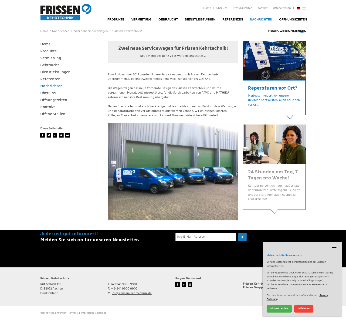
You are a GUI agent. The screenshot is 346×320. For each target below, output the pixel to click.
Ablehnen (304, 308)
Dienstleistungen (200, 19)
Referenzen (232, 19)
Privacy (73, 313)
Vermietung (141, 19)
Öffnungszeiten (242, 8)
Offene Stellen (282, 8)
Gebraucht (168, 19)
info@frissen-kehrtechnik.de (132, 293)
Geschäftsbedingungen (53, 313)
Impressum (87, 313)
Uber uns (221, 8)
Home (207, 8)
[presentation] (210, 252)
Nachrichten (261, 19)
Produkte (115, 19)
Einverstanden (279, 308)
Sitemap (101, 313)
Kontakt (263, 8)
